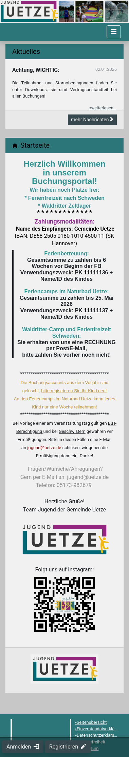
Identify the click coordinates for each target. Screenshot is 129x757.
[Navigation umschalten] (114, 31)
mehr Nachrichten (92, 119)
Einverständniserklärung (100, 728)
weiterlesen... (104, 107)
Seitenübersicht (92, 722)
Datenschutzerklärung (98, 735)
